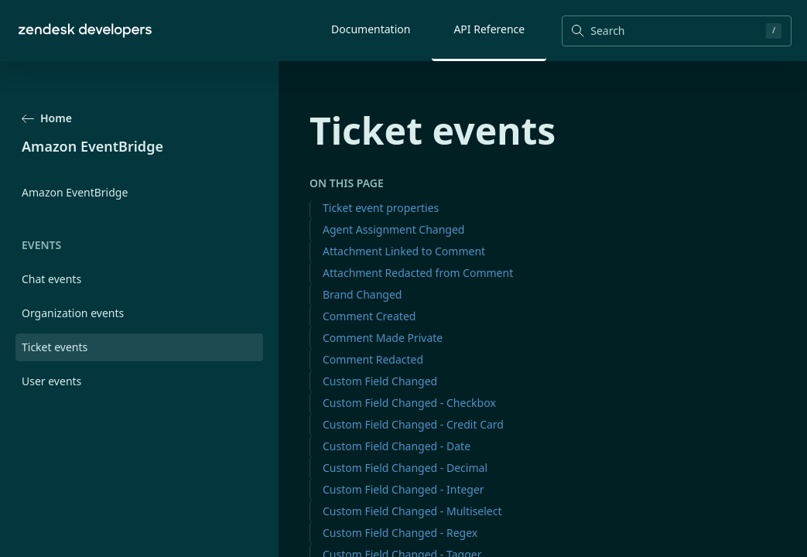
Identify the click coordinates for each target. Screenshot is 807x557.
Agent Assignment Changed (393, 229)
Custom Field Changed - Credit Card (413, 424)
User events (51, 381)
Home (47, 118)
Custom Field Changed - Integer (403, 489)
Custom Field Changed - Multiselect (412, 511)
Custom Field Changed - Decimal (405, 467)
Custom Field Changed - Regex (400, 532)
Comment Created (369, 316)
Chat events (51, 279)
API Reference (489, 29)
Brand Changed (362, 294)
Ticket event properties (381, 207)
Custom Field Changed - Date (396, 446)
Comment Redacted (373, 359)
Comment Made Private (383, 337)
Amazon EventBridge (75, 192)
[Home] (85, 30)
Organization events (73, 313)
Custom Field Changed (380, 381)
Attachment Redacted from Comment (418, 272)
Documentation (370, 29)
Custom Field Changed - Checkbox (409, 402)
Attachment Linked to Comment (404, 251)
